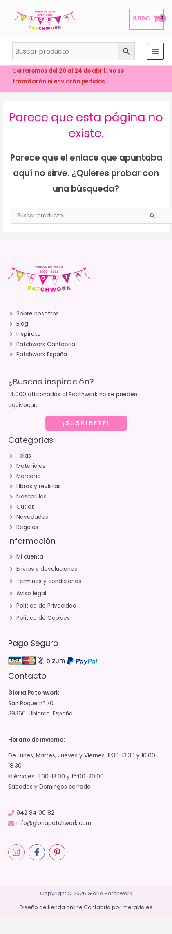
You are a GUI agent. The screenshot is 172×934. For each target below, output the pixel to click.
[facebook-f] (38, 852)
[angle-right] (33, 314)
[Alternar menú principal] (155, 51)
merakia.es (137, 907)
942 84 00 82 (35, 813)
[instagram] (17, 852)
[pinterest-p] (58, 852)
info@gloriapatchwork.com (53, 823)
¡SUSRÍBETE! (86, 423)
